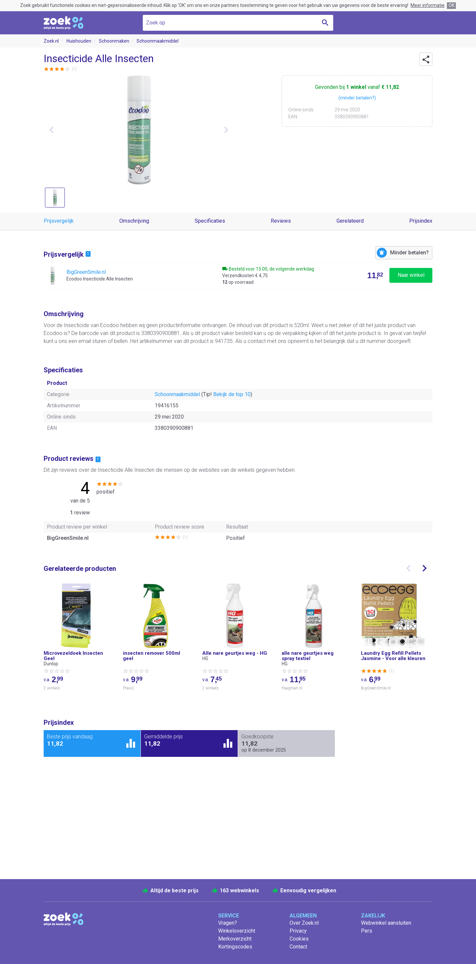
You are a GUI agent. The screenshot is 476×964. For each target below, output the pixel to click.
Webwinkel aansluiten (386, 923)
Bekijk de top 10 (232, 394)
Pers (366, 931)
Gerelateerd (350, 221)
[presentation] (408, 568)
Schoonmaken (114, 41)
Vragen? (227, 923)
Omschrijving (134, 221)
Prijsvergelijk (59, 221)
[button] (425, 59)
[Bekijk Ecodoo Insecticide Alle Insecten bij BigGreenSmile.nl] (238, 275)
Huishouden (78, 41)
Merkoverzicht (235, 939)
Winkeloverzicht (236, 931)
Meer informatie (428, 5)
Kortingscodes (235, 947)
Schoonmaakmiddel (157, 41)
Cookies (299, 939)
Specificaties (210, 221)
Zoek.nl (51, 41)
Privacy (298, 931)
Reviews (281, 221)
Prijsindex (420, 221)
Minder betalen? (409, 252)
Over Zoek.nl (304, 923)
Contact (298, 947)
